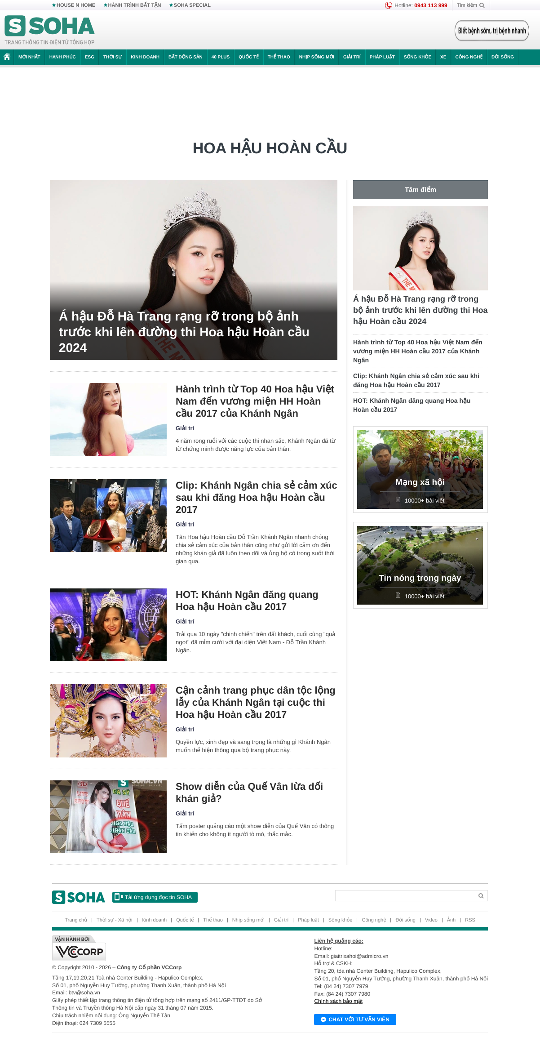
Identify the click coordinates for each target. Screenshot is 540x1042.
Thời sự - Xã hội (115, 920)
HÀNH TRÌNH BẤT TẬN (134, 5)
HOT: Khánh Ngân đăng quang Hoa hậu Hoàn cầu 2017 (247, 600)
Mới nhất (29, 57)
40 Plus (221, 57)
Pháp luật (382, 57)
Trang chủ (76, 920)
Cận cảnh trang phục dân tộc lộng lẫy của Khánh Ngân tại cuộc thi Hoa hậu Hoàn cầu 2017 (256, 702)
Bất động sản (185, 57)
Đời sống (502, 57)
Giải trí (352, 57)
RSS (470, 920)
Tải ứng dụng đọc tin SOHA (153, 896)
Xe (443, 57)
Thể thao (279, 57)
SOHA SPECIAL (192, 5)
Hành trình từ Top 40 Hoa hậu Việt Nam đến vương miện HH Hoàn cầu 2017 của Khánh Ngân (255, 401)
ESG (89, 57)
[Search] (404, 896)
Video (431, 920)
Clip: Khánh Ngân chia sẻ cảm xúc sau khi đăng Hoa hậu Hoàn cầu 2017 (256, 497)
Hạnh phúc (62, 57)
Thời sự (112, 57)
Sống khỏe (417, 57)
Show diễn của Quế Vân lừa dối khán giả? (249, 792)
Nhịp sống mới (316, 57)
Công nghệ (468, 57)
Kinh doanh (145, 57)
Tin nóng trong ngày (420, 578)
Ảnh (451, 920)
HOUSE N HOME (76, 5)
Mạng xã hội (420, 482)
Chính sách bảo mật (338, 1001)
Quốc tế (248, 57)
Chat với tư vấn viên (355, 1020)
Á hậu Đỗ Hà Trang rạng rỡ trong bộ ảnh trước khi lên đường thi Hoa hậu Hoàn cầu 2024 (184, 332)
